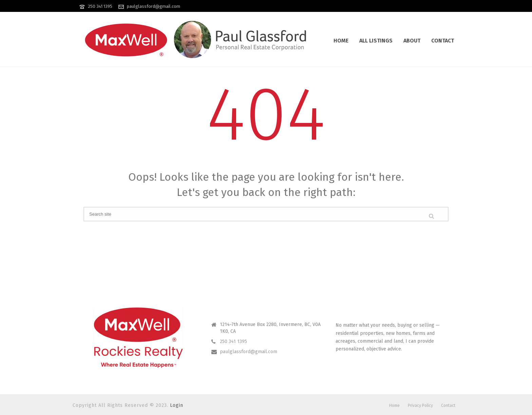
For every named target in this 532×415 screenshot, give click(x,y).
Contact (442, 40)
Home (341, 40)
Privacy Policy (420, 405)
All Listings (376, 40)
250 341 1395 (100, 6)
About (411, 40)
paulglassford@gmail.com (153, 6)
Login (176, 405)
